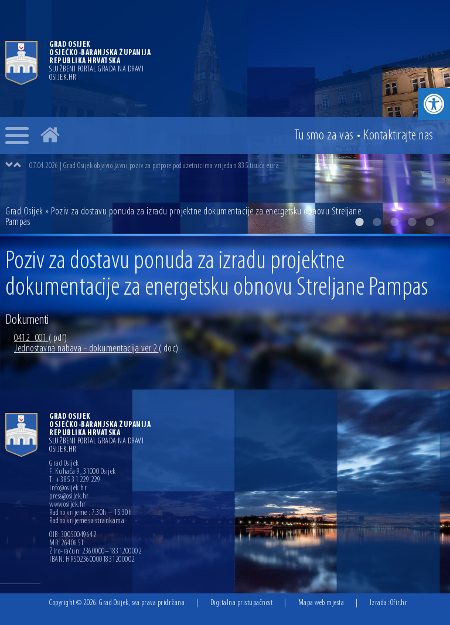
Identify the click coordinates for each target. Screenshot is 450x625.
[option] (237, 166)
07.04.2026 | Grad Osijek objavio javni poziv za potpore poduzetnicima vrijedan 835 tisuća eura (154, 166)
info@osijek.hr (68, 488)
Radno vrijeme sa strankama (86, 521)
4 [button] (412, 222)
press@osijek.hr (69, 497)
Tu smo (324, 136)
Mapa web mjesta (321, 603)
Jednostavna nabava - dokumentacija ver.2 (96, 348)
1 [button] (359, 222)
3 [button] (394, 222)
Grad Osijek (25, 211)
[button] (434, 104)
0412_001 (40, 338)
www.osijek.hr (67, 505)
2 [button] (377, 222)
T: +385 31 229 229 (74, 480)
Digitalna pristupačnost (241, 603)
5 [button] (429, 222)
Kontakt (398, 136)
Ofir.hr (399, 603)
